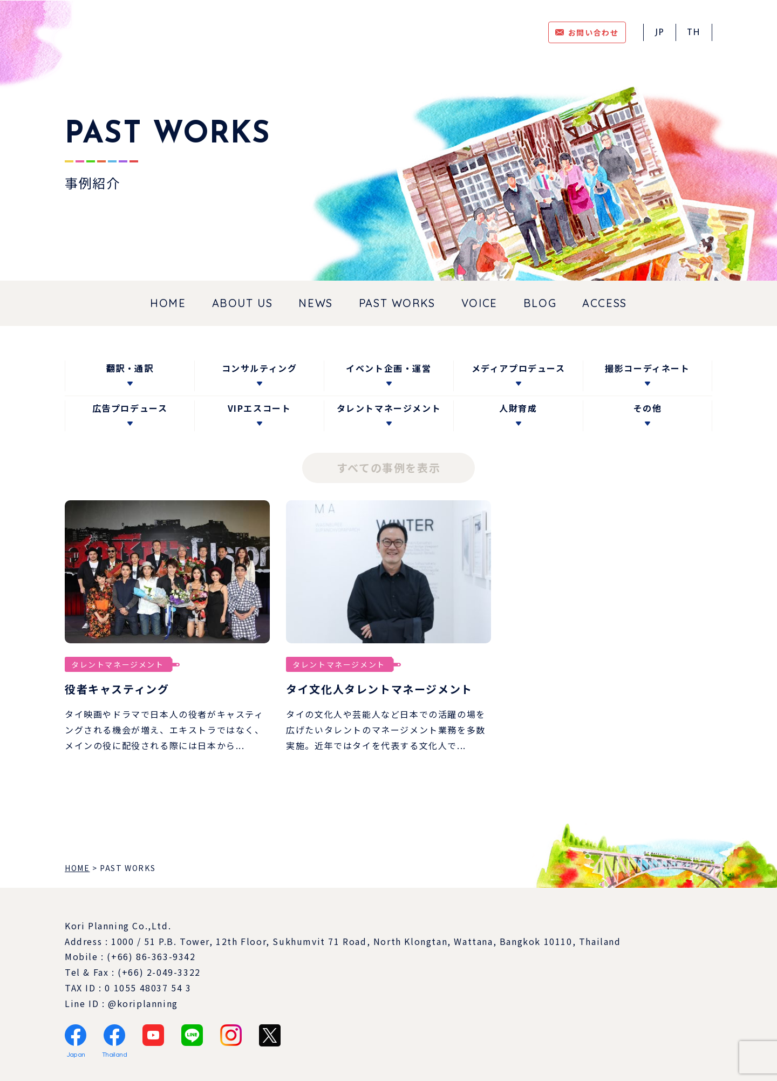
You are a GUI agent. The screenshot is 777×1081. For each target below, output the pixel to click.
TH (694, 33)
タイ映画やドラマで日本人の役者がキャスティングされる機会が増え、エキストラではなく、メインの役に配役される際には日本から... (164, 730)
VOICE (479, 303)
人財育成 (518, 408)
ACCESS (604, 303)
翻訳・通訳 (129, 368)
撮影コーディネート (647, 368)
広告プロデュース (130, 408)
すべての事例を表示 (388, 467)
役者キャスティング (117, 689)
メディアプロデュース (518, 368)
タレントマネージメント (389, 408)
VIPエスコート (259, 408)
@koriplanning (143, 1003)
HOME (168, 303)
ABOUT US (242, 303)
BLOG (539, 303)
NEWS (315, 303)
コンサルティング (259, 368)
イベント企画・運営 (388, 368)
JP (660, 33)
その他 (647, 408)
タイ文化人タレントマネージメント (379, 689)
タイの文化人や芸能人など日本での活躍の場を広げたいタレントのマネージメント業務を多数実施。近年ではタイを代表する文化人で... (386, 730)
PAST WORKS (397, 303)
